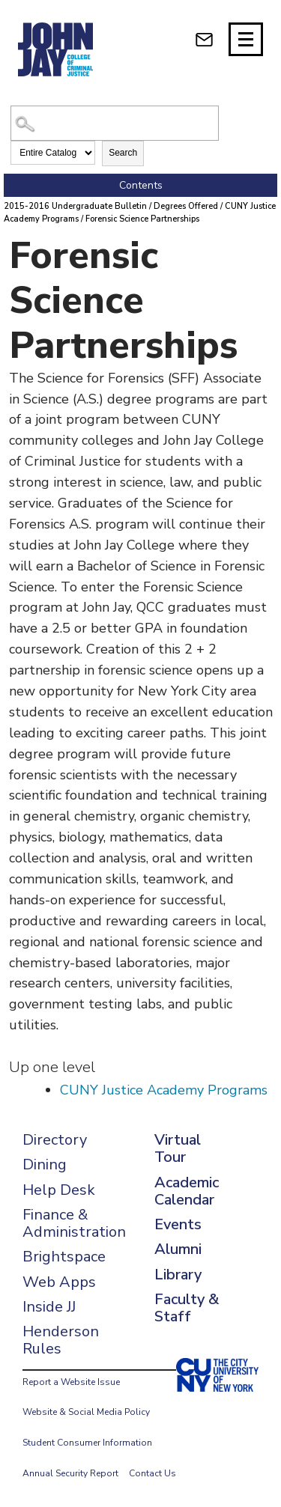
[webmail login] (204, 39)
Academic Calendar (186, 1191)
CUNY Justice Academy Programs (164, 1090)
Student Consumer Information (87, 1443)
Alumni (178, 1249)
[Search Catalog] (114, 123)
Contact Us (152, 1473)
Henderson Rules (60, 1340)
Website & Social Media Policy (86, 1412)
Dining (44, 1164)
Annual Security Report (70, 1473)
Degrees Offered (186, 206)
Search (123, 152)
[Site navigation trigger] (246, 39)
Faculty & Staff (186, 1308)
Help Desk (58, 1190)
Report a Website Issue (71, 1382)
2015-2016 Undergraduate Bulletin (75, 206)
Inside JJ (49, 1307)
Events (178, 1224)
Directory (54, 1140)
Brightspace (64, 1256)
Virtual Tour (177, 1148)
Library (178, 1274)
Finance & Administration (74, 1223)
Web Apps (59, 1282)
